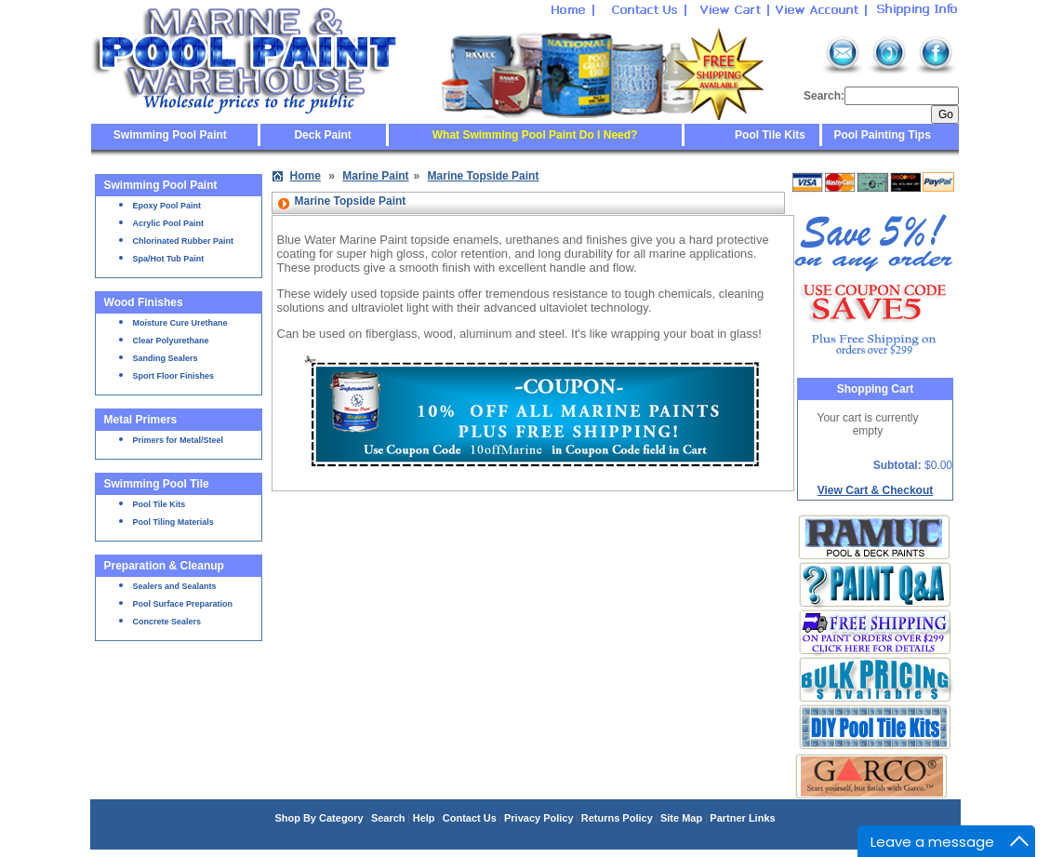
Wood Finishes (143, 302)
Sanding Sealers (165, 358)
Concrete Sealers (167, 621)
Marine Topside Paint (483, 175)
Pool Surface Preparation (183, 604)
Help (424, 818)
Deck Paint (322, 134)
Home (305, 175)
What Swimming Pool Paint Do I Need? (535, 134)
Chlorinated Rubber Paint (183, 241)
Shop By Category (318, 818)
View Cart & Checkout (875, 490)
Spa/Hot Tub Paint (169, 258)
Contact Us (470, 818)
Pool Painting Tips (881, 134)
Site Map (681, 818)
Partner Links (742, 818)
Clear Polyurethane (171, 340)
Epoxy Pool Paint (167, 205)
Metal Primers (141, 419)
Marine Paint (375, 175)
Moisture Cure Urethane (180, 323)
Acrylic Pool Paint (169, 223)
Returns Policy (617, 818)
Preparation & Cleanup (164, 565)
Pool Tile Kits (770, 134)
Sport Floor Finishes (174, 376)
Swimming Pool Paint (170, 134)
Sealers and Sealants (175, 586)
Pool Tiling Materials (173, 522)
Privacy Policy (539, 818)
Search (388, 818)
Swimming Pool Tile (156, 483)
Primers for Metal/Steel (178, 440)
